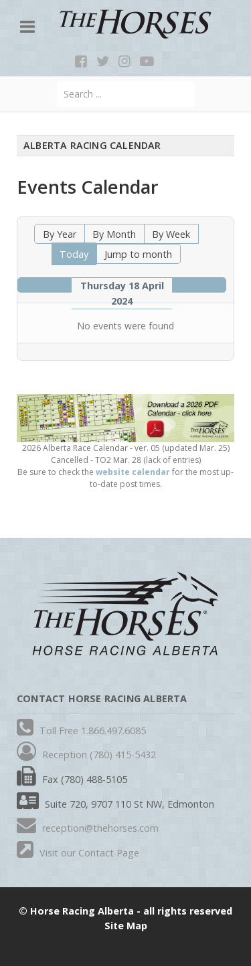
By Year (59, 234)
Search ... (57, 81)
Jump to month (138, 254)
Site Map (125, 925)
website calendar (133, 472)
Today (74, 254)
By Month (114, 234)
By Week (171, 234)
